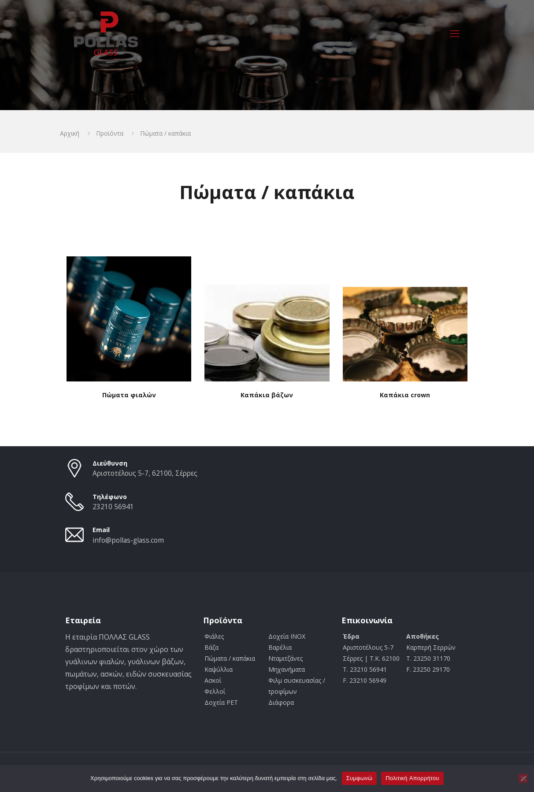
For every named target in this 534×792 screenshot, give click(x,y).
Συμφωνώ (359, 778)
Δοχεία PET (221, 702)
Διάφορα (281, 702)
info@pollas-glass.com (128, 540)
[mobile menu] (454, 33)
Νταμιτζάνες (285, 658)
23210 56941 (113, 506)
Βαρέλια (280, 647)
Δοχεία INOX (286, 636)
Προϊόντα (109, 133)
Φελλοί (214, 691)
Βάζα (211, 647)
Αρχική (69, 133)
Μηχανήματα (286, 669)
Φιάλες (214, 636)
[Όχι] (523, 778)
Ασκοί (212, 680)
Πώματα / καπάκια (229, 658)
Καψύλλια (218, 669)
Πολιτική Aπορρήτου (412, 778)
